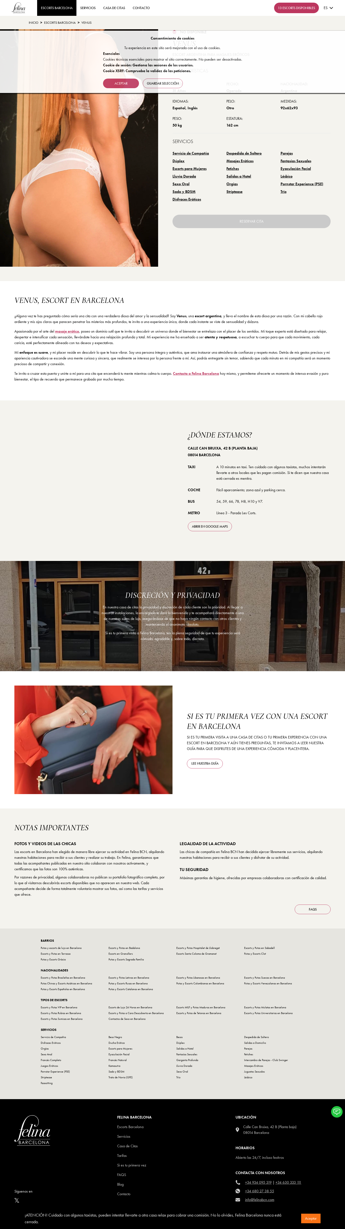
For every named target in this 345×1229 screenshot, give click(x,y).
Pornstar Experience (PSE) (302, 183)
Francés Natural (118, 1060)
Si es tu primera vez (131, 1165)
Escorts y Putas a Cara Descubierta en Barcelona (136, 1013)
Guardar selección (163, 83)
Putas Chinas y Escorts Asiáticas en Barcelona (66, 983)
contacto (141, 8)
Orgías (232, 183)
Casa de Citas (114, 8)
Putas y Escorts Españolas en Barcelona (63, 989)
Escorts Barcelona (60, 22)
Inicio (33, 22)
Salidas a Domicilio (255, 1043)
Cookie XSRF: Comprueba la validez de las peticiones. (147, 70)
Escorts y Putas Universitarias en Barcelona (268, 1013)
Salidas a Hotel (238, 176)
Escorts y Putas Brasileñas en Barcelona (63, 978)
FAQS (313, 909)
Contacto (123, 1193)
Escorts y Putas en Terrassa (55, 954)
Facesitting (46, 1083)
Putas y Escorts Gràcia (53, 959)
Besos (179, 1037)
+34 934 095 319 (258, 1182)
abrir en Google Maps (210, 526)
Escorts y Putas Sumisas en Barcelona (61, 1019)
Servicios (88, 8)
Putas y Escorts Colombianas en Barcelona (200, 983)
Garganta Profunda (187, 1060)
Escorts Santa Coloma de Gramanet (196, 954)
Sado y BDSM (184, 191)
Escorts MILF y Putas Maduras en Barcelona (200, 1007)
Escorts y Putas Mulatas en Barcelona (265, 1007)
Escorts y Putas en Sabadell (259, 948)
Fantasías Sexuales (296, 160)
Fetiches (232, 168)
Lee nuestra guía (204, 763)
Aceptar (311, 1218)
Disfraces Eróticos (186, 199)
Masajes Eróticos (239, 160)
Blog (120, 1184)
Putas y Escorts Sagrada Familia (126, 959)
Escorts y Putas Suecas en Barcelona (264, 978)
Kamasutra (114, 1066)
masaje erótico (67, 331)
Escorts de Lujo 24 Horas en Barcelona (130, 1007)
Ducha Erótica (117, 1043)
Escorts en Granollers (121, 954)
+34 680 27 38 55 (259, 1191)
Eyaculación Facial (296, 168)
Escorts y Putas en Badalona (124, 948)
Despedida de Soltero (244, 153)
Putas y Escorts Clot (255, 954)
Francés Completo (51, 1060)
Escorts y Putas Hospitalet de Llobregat (198, 948)
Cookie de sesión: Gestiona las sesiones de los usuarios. (148, 65)
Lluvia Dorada (184, 176)
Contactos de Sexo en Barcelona (127, 1019)
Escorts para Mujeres (189, 168)
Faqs (121, 1174)
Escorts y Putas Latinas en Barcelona (129, 978)
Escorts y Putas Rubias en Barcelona (61, 1013)
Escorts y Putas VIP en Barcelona (59, 1007)
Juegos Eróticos (49, 1066)
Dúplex (178, 160)
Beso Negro (115, 1037)
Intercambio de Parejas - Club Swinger (266, 1060)
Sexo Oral (181, 183)
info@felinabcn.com (259, 1199)
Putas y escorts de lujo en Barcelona (61, 948)
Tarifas (122, 1155)
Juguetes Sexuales (254, 1071)
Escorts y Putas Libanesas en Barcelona (198, 978)
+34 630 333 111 (288, 1182)
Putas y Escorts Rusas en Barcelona (128, 983)
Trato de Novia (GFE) (121, 1077)
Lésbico (287, 176)
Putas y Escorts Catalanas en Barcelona (131, 989)
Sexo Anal (46, 1054)
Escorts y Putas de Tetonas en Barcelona (198, 1013)
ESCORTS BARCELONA (57, 8)
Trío (284, 191)
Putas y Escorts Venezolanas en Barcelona (268, 983)
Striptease (234, 191)
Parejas (287, 153)
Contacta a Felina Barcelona (196, 373)
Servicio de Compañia (190, 153)
